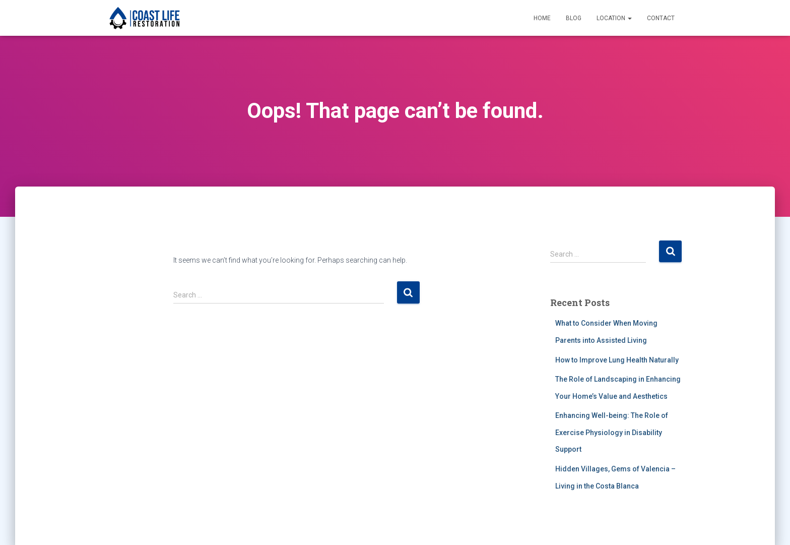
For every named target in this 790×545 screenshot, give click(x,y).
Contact (661, 18)
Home (542, 18)
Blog (573, 18)
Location (614, 18)
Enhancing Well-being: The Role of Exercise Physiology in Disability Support (611, 432)
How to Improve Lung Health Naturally (617, 360)
